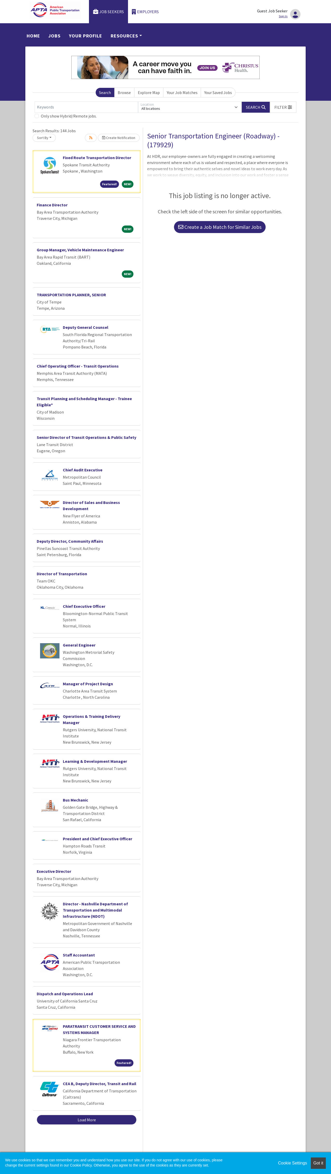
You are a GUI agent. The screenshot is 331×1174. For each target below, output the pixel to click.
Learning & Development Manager (95, 761)
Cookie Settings (292, 1163)
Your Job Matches (182, 92)
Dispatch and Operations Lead (65, 993)
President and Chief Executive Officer (97, 838)
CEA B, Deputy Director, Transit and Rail (99, 1083)
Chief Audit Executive (82, 469)
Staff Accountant (79, 955)
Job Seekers (108, 12)
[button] (283, 107)
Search (105, 92)
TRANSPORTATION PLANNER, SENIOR (71, 294)
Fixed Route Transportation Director (97, 157)
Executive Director (54, 871)
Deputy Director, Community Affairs (70, 541)
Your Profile (85, 36)
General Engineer (79, 645)
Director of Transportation (62, 573)
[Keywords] (86, 107)
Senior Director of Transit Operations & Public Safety (86, 437)
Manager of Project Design (88, 683)
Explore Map (149, 92)
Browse (124, 92)
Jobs (54, 36)
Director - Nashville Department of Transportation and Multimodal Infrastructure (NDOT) (95, 910)
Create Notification (118, 137)
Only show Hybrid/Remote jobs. (69, 116)
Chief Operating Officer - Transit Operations (78, 366)
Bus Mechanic (75, 800)
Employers (145, 12)
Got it (318, 1163)
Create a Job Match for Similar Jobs (219, 227)
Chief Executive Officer (84, 606)
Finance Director (52, 204)
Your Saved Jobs (218, 92)
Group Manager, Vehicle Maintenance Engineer (80, 249)
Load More (87, 1119)
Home (33, 36)
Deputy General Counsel (85, 327)
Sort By (42, 137)
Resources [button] (124, 36)
